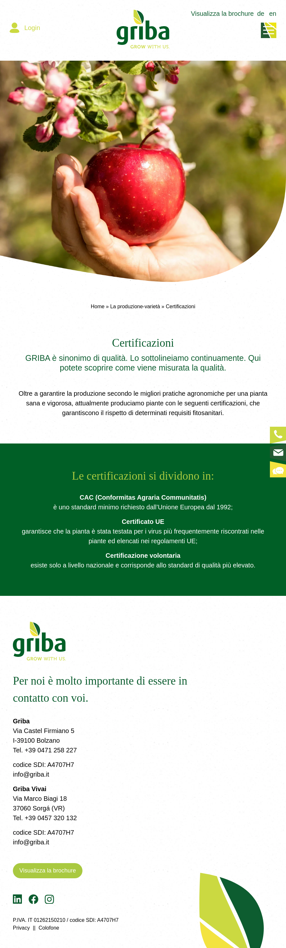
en (272, 13)
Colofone (49, 928)
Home (98, 306)
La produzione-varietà (135, 306)
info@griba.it (31, 774)
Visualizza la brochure (222, 13)
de (260, 13)
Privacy (21, 928)
